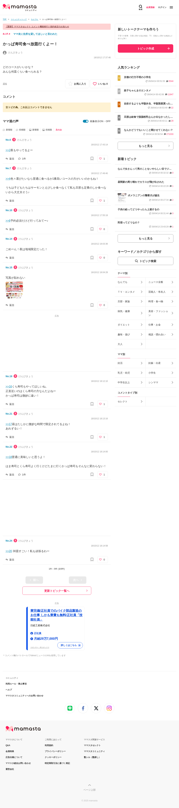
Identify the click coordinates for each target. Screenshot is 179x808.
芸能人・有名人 (157, 291)
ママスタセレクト (92, 745)
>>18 (9, 457)
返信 (11, 158)
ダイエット (124, 324)
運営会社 (10, 769)
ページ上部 (89, 789)
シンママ (153, 382)
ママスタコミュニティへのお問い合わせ (24, 696)
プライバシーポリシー (55, 751)
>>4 (8, 178)
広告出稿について (14, 757)
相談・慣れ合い (157, 334)
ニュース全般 (155, 282)
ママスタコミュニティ (94, 751)
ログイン (162, 7)
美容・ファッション (158, 313)
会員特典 (10, 751)
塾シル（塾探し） (92, 757)
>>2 (8, 150)
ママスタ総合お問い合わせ (18, 763)
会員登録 (150, 7)
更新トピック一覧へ (56, 590)
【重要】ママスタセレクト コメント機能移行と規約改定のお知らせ (37, 26)
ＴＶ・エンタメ (126, 291)
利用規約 (49, 745)
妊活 (120, 363)
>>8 (8, 220)
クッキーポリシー (53, 757)
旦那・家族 (124, 301)
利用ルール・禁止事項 (16, 684)
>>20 (9, 551)
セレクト (122, 401)
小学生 (152, 372)
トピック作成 (145, 48)
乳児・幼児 (124, 372)
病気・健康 (124, 311)
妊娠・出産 (154, 363)
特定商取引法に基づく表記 (57, 763)
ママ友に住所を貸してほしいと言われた (35, 34)
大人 (120, 344)
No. (8, 139)
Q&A (8, 745)
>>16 (9, 386)
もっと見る (146, 145)
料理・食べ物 (155, 301)
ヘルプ (9, 690)
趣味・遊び (124, 334)
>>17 (9, 424)
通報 (5, 84)
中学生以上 (124, 382)
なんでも (122, 282)
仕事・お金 (154, 324)
